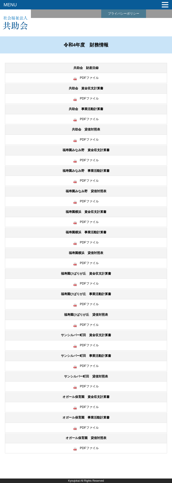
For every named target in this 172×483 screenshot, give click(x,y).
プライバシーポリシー (123, 13)
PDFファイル (86, 77)
